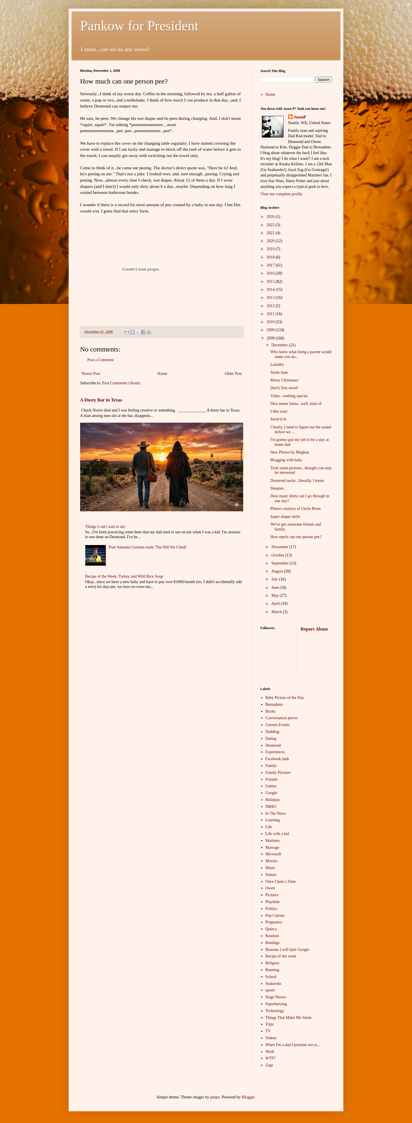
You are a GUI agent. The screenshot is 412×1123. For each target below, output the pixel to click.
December (280, 345)
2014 (271, 289)
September (280, 563)
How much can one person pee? (295, 537)
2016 (271, 273)
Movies (272, 861)
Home (162, 373)
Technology (275, 1011)
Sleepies (277, 488)
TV (268, 1031)
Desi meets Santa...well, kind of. (296, 404)
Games (271, 786)
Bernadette (274, 704)
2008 (271, 338)
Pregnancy (274, 922)
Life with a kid (277, 834)
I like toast (278, 411)
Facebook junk (277, 759)
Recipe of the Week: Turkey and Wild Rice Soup (124, 576)
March (277, 612)
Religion (272, 963)
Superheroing (276, 1004)
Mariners (273, 840)
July (275, 579)
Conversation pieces (282, 718)
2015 (271, 281)
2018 (271, 257)
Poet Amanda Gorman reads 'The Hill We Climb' (148, 547)
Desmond (273, 745)
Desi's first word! (284, 388)
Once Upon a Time (281, 881)
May (275, 595)
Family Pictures (278, 772)
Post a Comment (100, 360)
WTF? (271, 1058)
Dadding (272, 732)
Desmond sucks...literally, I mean (297, 480)
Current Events (278, 725)
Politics (272, 909)
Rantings (273, 943)
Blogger (248, 1097)
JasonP (300, 117)
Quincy (271, 929)
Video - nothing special (289, 396)
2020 (271, 241)
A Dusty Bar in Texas (101, 400)
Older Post (233, 373)
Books (271, 711)
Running (272, 970)
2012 (271, 306)
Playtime (273, 902)
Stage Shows (276, 997)
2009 (271, 330)
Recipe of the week (281, 956)
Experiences (275, 752)
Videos (271, 1038)
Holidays (273, 800)
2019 (271, 249)
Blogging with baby (286, 460)
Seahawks (274, 983)
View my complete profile (281, 194)
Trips (270, 1024)
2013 (271, 297)
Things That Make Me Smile (289, 1017)
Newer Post (91, 373)
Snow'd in (278, 419)
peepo (214, 1097)
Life (269, 827)
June (275, 587)
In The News (276, 813)
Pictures (272, 895)
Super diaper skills (285, 516)
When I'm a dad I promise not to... (293, 1045)
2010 (271, 322)
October (278, 555)
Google (271, 793)
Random (272, 936)
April (276, 603)
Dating (271, 738)
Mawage (272, 847)
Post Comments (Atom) (121, 383)
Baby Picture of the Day (285, 697)
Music (271, 868)
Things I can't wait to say (105, 526)
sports (270, 990)
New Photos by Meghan (289, 452)
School (271, 977)
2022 (271, 225)
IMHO (271, 806)
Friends (272, 779)
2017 (271, 265)
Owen (270, 888)
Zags (269, 1065)
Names (271, 874)
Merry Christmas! (284, 380)
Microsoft (273, 854)
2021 (271, 233)
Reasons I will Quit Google (287, 949)
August (277, 571)
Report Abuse (314, 629)
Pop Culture (275, 915)
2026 (271, 216)
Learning (273, 820)
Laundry (277, 364)
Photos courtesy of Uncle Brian (295, 508)
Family (271, 766)
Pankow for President (139, 25)
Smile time (279, 372)
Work (270, 1052)
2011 (271, 314)
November (280, 547)
